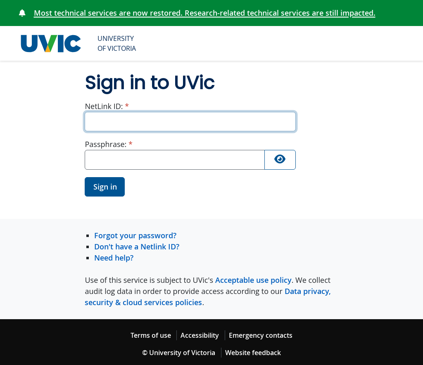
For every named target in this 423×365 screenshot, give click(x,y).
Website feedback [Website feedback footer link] (253, 352)
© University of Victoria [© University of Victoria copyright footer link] (178, 352)
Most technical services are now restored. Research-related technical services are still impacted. (204, 13)
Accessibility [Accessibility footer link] (200, 335)
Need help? (113, 258)
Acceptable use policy (253, 280)
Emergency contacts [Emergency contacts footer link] (260, 335)
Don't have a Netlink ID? (136, 246)
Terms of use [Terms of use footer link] (151, 335)
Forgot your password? (135, 235)
